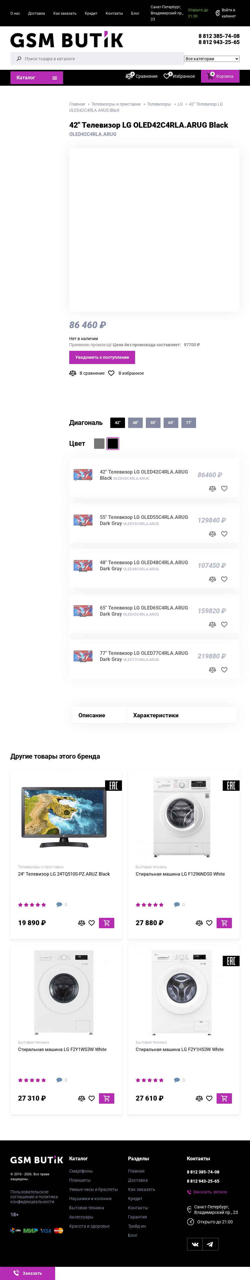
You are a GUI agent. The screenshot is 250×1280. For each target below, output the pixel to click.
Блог (135, 13)
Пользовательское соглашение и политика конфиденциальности (34, 1196)
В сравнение (92, 373)
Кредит (91, 13)
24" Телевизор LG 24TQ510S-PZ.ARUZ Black (64, 874)
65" (171, 422)
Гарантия (137, 1216)
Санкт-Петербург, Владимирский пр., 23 (167, 13)
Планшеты (80, 1180)
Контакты (114, 13)
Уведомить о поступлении (102, 357)
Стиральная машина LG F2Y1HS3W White (180, 1049)
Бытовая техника (86, 1207)
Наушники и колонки (90, 1198)
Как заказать (65, 13)
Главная (136, 1171)
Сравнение (141, 76)
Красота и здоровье (89, 1226)
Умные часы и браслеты (93, 1189)
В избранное (131, 373)
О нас (15, 13)
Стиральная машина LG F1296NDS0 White (180, 874)
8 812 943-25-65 (219, 42)
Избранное (179, 76)
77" (188, 422)
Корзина (220, 75)
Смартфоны (81, 1171)
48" (135, 422)
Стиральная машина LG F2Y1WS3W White (62, 1049)
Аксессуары (81, 1216)
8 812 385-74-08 (219, 36)
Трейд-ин (137, 1226)
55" (153, 422)
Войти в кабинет (229, 13)
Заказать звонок (210, 1191)
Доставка (36, 13)
